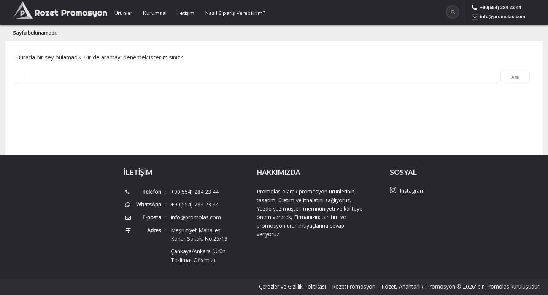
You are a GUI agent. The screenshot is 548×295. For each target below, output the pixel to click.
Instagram (407, 190)
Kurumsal (155, 13)
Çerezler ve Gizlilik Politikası (292, 286)
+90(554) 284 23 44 (500, 7)
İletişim (186, 13)
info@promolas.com (502, 16)
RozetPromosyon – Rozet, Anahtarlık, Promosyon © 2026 (403, 286)
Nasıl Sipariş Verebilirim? (235, 13)
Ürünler (123, 13)
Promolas (497, 286)
